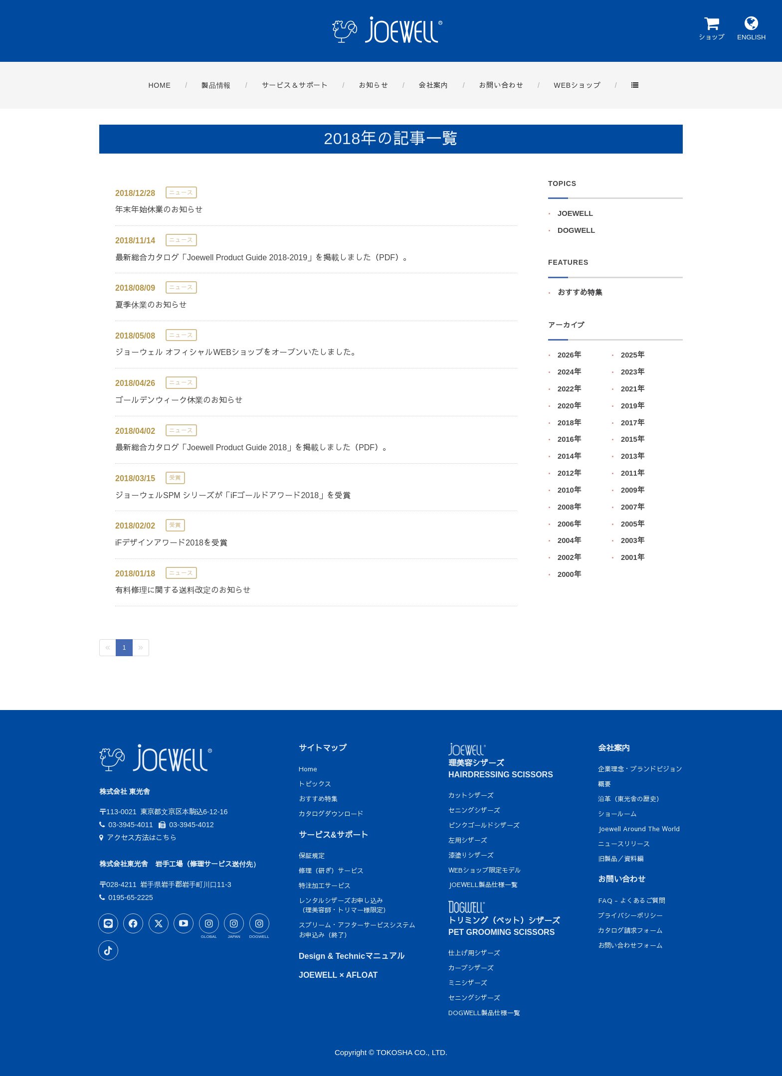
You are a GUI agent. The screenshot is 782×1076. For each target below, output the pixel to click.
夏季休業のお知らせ (151, 305)
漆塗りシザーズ (471, 855)
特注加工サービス (325, 885)
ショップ (711, 28)
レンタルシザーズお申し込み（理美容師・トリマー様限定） (344, 905)
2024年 (570, 372)
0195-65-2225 (126, 897)
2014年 (570, 456)
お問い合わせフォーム (630, 945)
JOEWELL (575, 213)
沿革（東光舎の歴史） (630, 798)
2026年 (570, 355)
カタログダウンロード (331, 813)
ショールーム (617, 813)
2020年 (570, 406)
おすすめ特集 (580, 293)
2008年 (570, 507)
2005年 (633, 524)
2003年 (633, 540)
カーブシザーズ (471, 967)
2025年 (633, 355)
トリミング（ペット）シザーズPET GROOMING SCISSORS (504, 919)
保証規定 (312, 855)
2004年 (570, 540)
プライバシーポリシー (630, 915)
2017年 (633, 423)
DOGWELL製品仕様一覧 (484, 1012)
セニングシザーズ (474, 810)
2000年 (570, 574)
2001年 (633, 557)
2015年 (633, 439)
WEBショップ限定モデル (484, 870)
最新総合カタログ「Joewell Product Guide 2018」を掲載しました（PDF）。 (253, 447)
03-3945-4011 (126, 825)
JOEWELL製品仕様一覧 (483, 884)
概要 (604, 783)
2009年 (633, 490)
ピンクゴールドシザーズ (484, 825)
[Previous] (107, 647)
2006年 (570, 524)
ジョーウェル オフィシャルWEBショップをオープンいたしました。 (237, 352)
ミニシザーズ (467, 982)
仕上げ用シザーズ (474, 952)
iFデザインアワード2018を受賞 (171, 542)
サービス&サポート (334, 835)
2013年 (633, 456)
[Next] (140, 647)
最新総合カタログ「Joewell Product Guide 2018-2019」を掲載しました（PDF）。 (263, 257)
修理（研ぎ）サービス (331, 870)
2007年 (633, 507)
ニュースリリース (624, 843)
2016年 (570, 439)
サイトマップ (323, 748)
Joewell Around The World (639, 828)
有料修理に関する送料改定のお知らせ (183, 590)
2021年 (633, 389)
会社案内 (614, 748)
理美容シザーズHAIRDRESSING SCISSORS (500, 761)
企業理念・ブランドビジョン (640, 768)
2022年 (570, 389)
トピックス (315, 783)
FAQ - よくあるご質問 (631, 900)
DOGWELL (576, 230)
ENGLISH (751, 28)
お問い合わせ (622, 879)
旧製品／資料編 (620, 858)
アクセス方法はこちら (138, 838)
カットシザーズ (471, 795)
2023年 (633, 372)
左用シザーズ (467, 840)
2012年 (570, 473)
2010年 (570, 490)
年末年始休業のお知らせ (159, 209)
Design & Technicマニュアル (352, 956)
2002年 (570, 557)
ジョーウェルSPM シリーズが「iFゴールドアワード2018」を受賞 (233, 495)
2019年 (633, 406)
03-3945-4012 (186, 825)
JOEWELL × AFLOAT (338, 975)
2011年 (633, 473)
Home (308, 768)
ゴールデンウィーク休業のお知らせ (179, 400)
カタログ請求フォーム (630, 930)
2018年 (570, 423)
